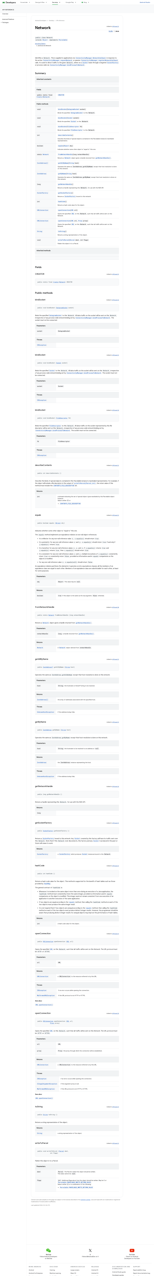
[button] (13, 22)
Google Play (70, 2)
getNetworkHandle (65, 184)
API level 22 (115, 300)
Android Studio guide (119, 1272)
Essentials (24, 2)
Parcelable (63, 40)
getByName (62, 174)
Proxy (80, 221)
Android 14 (94, 1273)
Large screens (75, 1270)
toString (61, 231)
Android (31, 1270)
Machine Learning (55, 1273)
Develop (51, 20)
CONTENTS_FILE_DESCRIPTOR (64, 486)
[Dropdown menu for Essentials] (30, 2)
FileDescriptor (73, 126)
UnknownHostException (45, 712)
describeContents (65, 135)
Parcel (72, 240)
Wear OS (73, 1273)
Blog (85, 2)
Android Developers (40, 20)
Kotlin (111, 31)
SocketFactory (112, 63)
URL (72, 210)
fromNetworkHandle (65, 154)
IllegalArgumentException (47, 1084)
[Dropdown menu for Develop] (60, 2)
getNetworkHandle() (103, 158)
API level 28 (115, 607)
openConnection (64, 210)
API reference (8, 10)
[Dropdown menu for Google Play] (76, 2)
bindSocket (62, 109)
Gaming (52, 1270)
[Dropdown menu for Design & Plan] (47, 2)
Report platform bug (139, 1270)
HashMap (47, 884)
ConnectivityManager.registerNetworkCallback (99, 60)
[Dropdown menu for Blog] (89, 2)
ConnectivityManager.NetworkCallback (91, 58)
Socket (85, 63)
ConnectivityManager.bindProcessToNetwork (67, 65)
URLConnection (42, 210)
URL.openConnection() (44, 1005)
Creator (39, 97)
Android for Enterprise (36, 1273)
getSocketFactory (65, 193)
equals (60, 146)
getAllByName (63, 163)
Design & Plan (39, 2)
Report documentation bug (141, 1273)
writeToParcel (63, 240)
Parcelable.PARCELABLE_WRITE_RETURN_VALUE (74, 1182)
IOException (41, 345)
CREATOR (61, 95)
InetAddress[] (42, 163)
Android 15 (94, 1270)
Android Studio (145, 2)
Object (45, 40)
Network (46, 97)
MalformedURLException (46, 995)
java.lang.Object (40, 44)
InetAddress (41, 174)
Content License (85, 1200)
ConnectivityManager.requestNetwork (57, 60)
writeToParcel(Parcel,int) (84, 483)
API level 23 (115, 410)
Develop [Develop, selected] (55, 2)
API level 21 (115, 26)
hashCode (61, 201)
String (71, 163)
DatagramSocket (73, 109)
